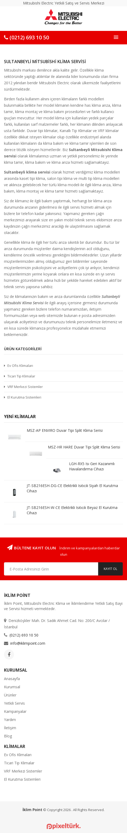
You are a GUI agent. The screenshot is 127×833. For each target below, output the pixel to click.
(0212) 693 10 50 (26, 37)
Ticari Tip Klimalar (21, 376)
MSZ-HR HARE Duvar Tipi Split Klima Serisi (84, 447)
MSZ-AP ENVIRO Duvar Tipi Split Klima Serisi (65, 430)
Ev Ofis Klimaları (20, 365)
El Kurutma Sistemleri (24, 397)
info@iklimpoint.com (27, 643)
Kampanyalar (15, 711)
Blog (8, 735)
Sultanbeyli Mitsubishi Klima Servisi (45, 61)
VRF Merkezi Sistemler (25, 386)
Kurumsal (12, 686)
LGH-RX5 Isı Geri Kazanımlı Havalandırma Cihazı (92, 466)
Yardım (10, 719)
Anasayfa (12, 678)
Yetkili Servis (14, 703)
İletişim (10, 727)
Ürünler (10, 695)
